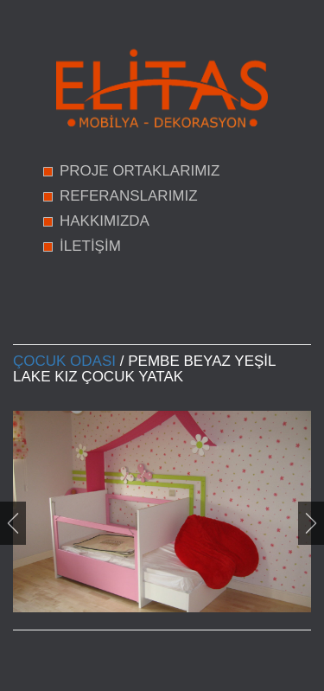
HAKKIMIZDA (104, 221)
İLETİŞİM (90, 246)
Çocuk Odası (64, 361)
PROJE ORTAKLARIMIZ (139, 171)
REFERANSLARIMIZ (129, 196)
